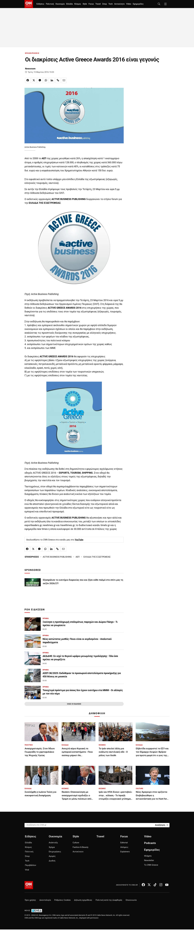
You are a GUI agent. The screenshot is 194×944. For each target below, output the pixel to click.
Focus (91, 4)
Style (85, 4)
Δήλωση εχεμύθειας (83, 900)
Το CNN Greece (151, 865)
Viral (27, 870)
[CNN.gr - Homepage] (29, 4)
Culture (76, 842)
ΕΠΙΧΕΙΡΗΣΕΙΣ (32, 53)
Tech (110, 4)
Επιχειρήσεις (55, 851)
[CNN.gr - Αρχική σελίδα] (29, 885)
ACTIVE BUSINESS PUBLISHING (57, 557)
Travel (98, 4)
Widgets (148, 856)
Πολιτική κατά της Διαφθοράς (109, 900)
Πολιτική (50, 4)
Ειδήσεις (40, 4)
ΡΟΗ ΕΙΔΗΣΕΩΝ (35, 609)
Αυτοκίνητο (119, 4)
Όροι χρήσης (30, 900)
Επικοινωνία (131, 900)
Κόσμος (77, 4)
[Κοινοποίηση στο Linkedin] (52, 80)
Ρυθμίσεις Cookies (62, 900)
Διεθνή (52, 861)
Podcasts (150, 843)
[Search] (161, 825)
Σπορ (104, 4)
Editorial (124, 842)
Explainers (125, 851)
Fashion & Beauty (80, 847)
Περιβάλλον (30, 865)
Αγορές (52, 856)
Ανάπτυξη (53, 842)
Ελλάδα (69, 4)
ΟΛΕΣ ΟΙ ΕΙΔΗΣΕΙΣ (74, 704)
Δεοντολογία (45, 900)
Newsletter (149, 860)
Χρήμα (52, 847)
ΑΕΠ (77, 557)
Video (128, 4)
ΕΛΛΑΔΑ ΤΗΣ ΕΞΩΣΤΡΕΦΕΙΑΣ (97, 557)
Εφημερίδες (138, 4)
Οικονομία (60, 4)
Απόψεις (124, 847)
